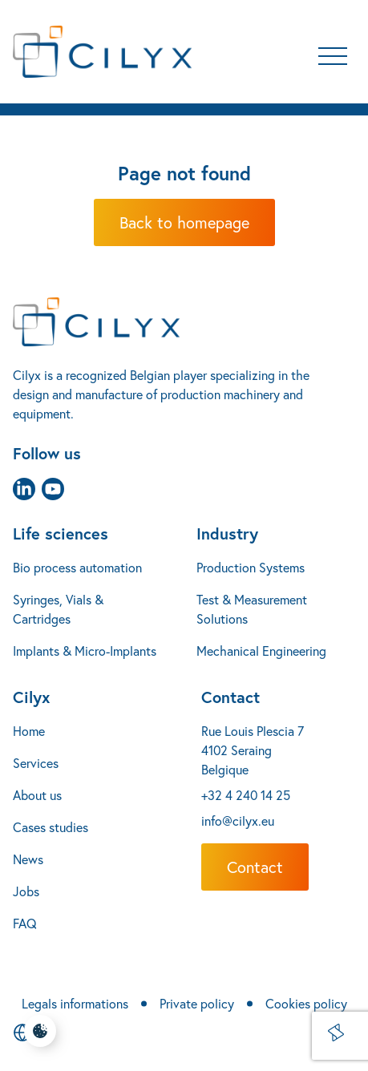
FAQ (25, 923)
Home (29, 730)
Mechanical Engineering (261, 650)
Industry (227, 533)
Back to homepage (184, 222)
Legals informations (75, 1003)
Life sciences (60, 533)
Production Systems (250, 567)
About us (37, 794)
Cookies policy (306, 1003)
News (28, 859)
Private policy (197, 1003)
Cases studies (50, 826)
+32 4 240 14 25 (245, 794)
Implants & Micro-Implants (84, 650)
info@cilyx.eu (237, 820)
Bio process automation (77, 567)
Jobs (26, 891)
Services (36, 762)
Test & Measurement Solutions (251, 609)
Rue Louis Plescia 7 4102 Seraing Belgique (252, 750)
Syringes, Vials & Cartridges (58, 609)
